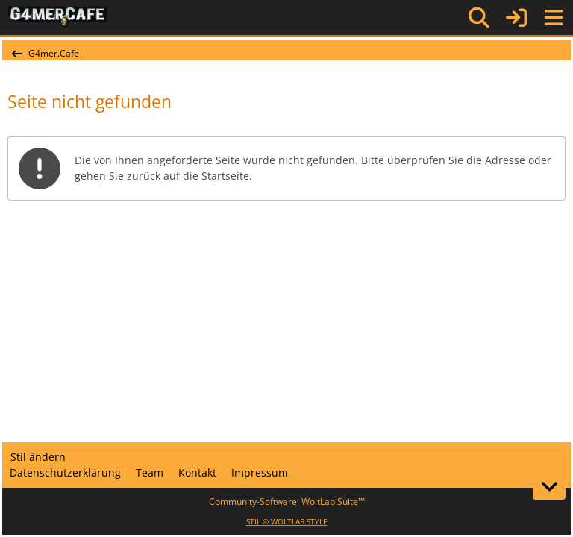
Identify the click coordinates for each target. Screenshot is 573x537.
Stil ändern (38, 457)
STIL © (287, 521)
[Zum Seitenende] (549, 486)
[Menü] (554, 18)
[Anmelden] (516, 17)
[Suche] (479, 18)
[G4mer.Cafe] (57, 17)
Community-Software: (287, 501)
